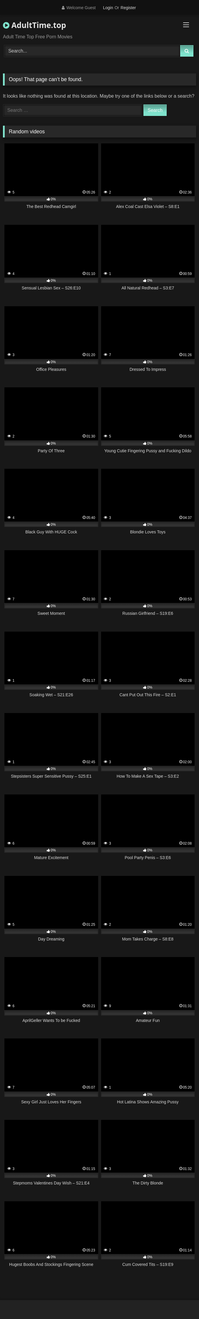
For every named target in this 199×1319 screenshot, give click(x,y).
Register (128, 7)
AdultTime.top (34, 25)
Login (108, 7)
